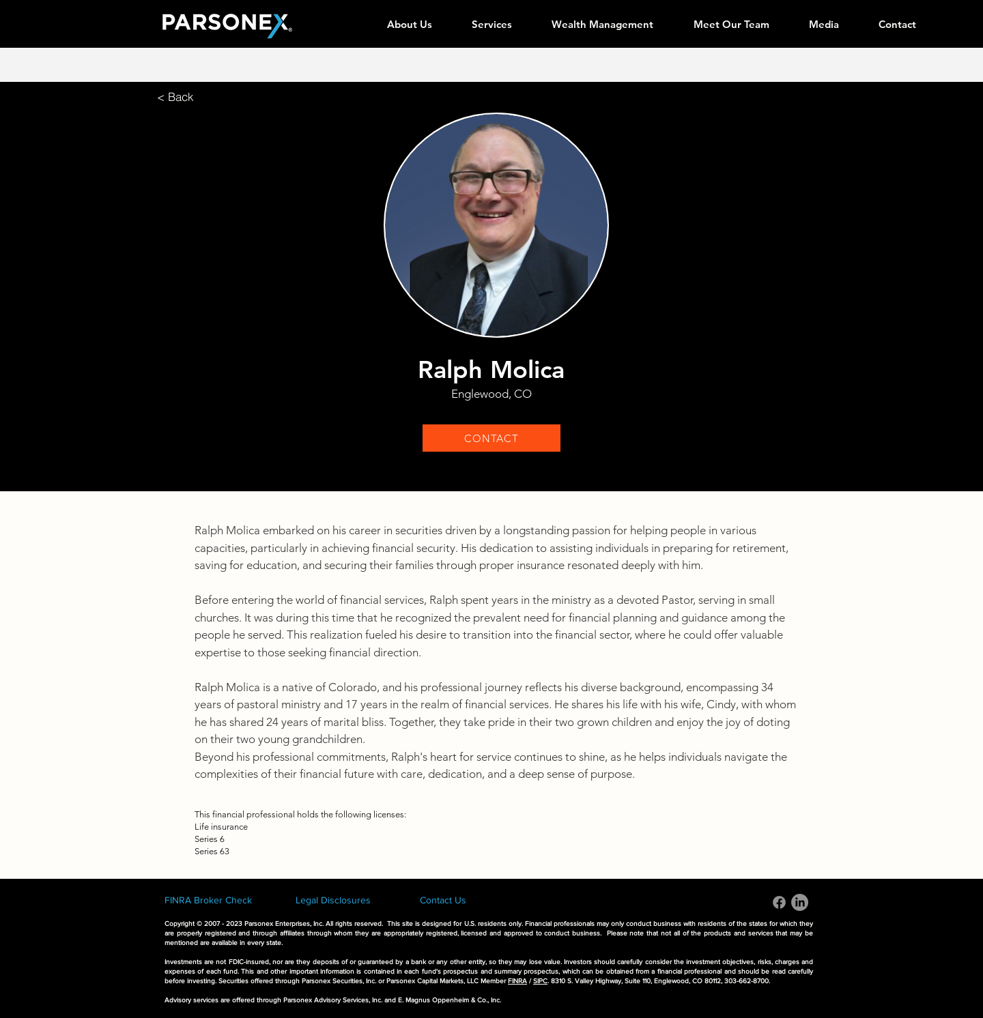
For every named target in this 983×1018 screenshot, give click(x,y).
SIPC (540, 981)
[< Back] (175, 96)
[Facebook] (779, 902)
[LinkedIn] (799, 902)
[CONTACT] (491, 438)
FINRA (517, 981)
